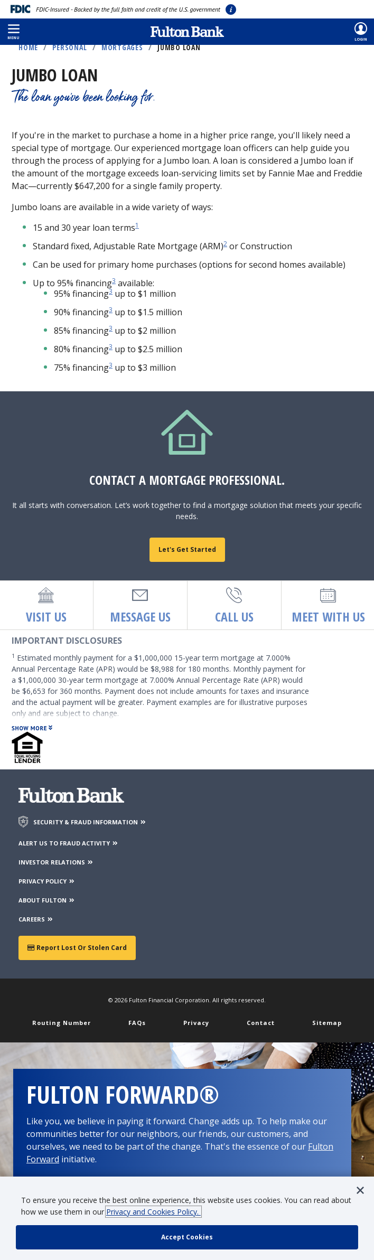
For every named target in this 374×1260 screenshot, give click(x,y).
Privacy (196, 1023)
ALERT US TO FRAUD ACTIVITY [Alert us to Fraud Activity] (68, 843)
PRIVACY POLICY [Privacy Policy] (47, 881)
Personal (69, 47)
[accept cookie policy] (187, 1237)
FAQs (137, 1023)
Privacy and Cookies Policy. (153, 1212)
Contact (261, 1023)
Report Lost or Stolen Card (77, 947)
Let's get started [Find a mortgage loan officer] (187, 549)
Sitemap (327, 1023)
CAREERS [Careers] (36, 919)
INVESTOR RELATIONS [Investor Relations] (56, 862)
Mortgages (122, 47)
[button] (13, 31)
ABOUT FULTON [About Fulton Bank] (47, 900)
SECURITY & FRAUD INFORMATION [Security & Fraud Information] (90, 822)
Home (28, 47)
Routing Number (61, 1023)
